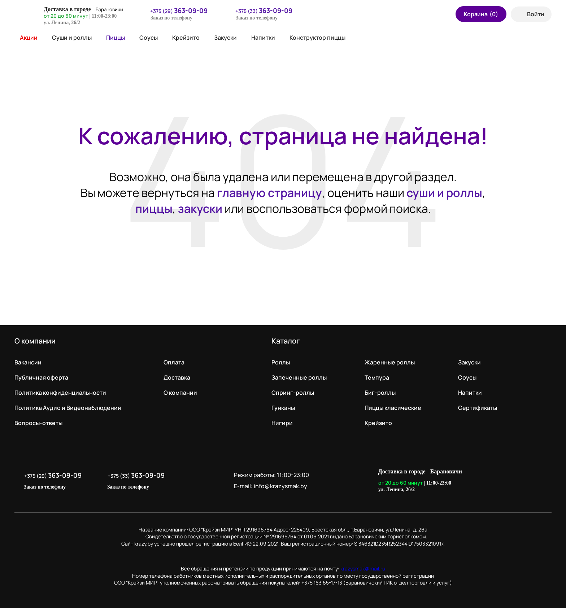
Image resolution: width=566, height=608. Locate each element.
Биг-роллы (380, 393)
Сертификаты (477, 408)
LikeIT (544, 481)
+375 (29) (174, 10)
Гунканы (283, 408)
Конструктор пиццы (317, 37)
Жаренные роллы (390, 362)
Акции (26, 37)
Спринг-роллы (292, 393)
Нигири (282, 423)
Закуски (225, 37)
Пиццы (115, 37)
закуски (200, 208)
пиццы (154, 208)
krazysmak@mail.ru (362, 568)
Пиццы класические (393, 408)
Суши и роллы (72, 37)
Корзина (481, 14)
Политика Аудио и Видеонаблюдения (67, 408)
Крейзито (186, 37)
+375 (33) (259, 10)
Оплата (174, 362)
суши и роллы (444, 193)
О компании (180, 393)
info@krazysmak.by (280, 486)
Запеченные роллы (299, 377)
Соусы (148, 37)
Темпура (377, 377)
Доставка (177, 377)
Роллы (280, 362)
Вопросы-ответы (38, 423)
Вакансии (28, 362)
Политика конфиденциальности (60, 393)
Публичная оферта (41, 377)
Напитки (263, 37)
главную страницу (269, 193)
